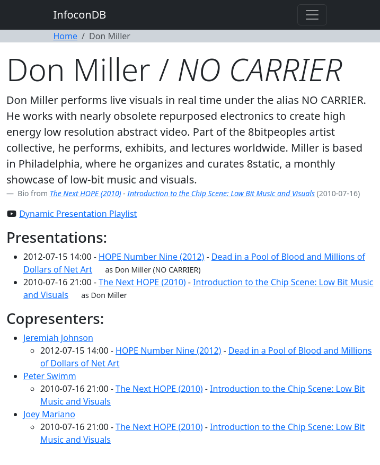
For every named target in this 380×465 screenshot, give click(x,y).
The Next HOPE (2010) (85, 193)
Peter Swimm (49, 376)
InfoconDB (80, 14)
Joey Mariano (49, 414)
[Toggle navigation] (312, 14)
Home (66, 36)
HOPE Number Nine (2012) (151, 256)
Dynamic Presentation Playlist (78, 214)
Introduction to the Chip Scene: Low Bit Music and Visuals (221, 193)
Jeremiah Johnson (58, 338)
